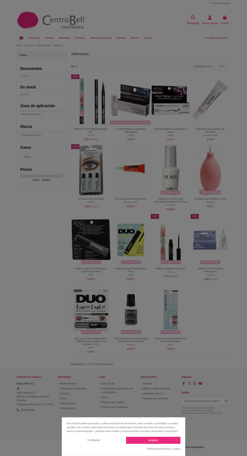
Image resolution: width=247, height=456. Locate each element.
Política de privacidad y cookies (163, 448)
